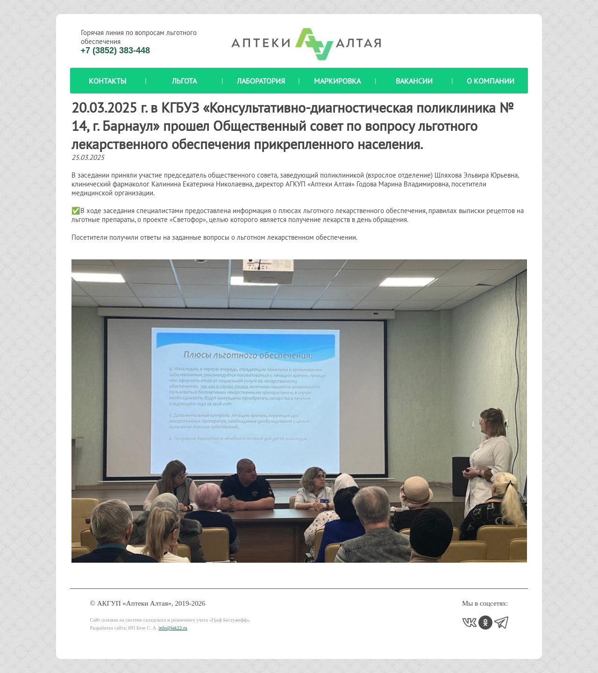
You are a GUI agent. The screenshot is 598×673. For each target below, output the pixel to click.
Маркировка (337, 81)
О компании (490, 81)
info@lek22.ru (172, 627)
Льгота (184, 81)
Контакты (107, 81)
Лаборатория (261, 81)
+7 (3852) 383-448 (115, 50)
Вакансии (414, 81)
